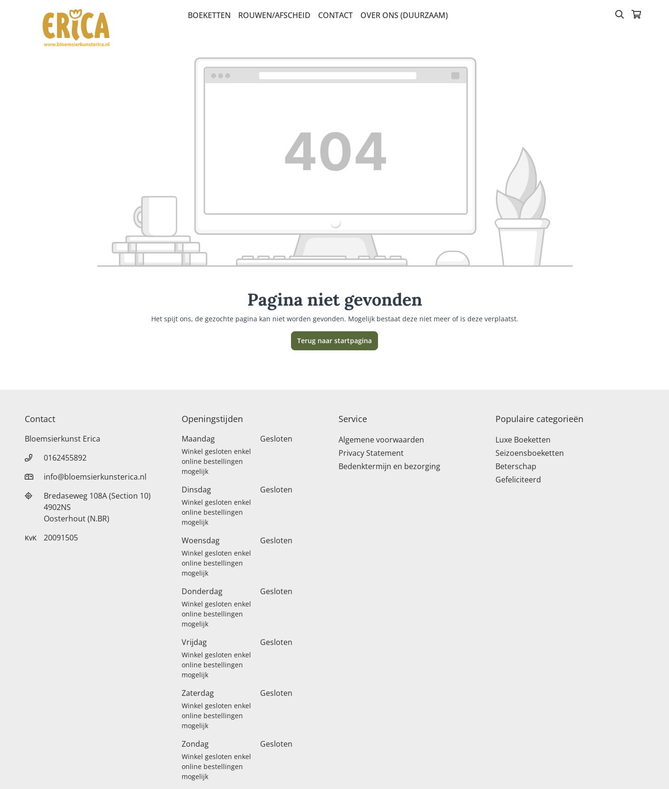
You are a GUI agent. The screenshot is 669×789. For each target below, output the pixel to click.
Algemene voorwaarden (381, 439)
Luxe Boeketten (523, 439)
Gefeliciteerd (518, 479)
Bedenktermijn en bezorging (389, 466)
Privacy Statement (371, 453)
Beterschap (515, 466)
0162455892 (65, 457)
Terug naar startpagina (334, 340)
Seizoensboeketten (529, 453)
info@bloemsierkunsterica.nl (95, 476)
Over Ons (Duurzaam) (404, 15)
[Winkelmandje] (636, 15)
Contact (335, 15)
